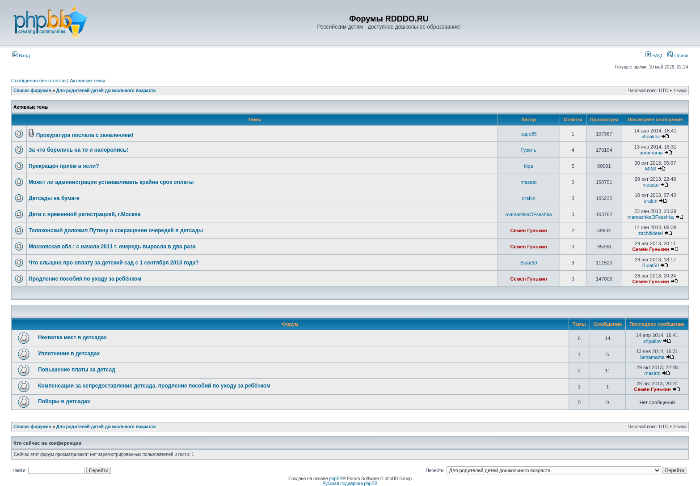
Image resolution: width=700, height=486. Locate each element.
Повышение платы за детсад (76, 370)
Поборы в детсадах (64, 401)
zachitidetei (650, 233)
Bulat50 (528, 262)
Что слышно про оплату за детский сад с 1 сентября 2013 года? (114, 263)
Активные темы (87, 80)
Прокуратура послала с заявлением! (85, 135)
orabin (529, 198)
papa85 (528, 133)
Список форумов (32, 90)
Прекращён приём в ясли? (64, 166)
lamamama (650, 152)
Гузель (528, 150)
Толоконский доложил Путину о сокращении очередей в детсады (116, 230)
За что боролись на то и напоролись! (78, 150)
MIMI (650, 168)
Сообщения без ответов (38, 80)
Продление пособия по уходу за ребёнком (85, 279)
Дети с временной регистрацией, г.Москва (84, 214)
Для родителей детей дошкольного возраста (106, 90)
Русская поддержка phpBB (349, 483)
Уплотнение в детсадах (69, 353)
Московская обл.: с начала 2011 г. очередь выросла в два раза (112, 246)
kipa (528, 166)
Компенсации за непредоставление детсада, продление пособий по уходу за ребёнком (154, 386)
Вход (21, 55)
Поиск (677, 55)
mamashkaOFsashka (529, 214)
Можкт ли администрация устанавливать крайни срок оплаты (111, 182)
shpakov (650, 136)
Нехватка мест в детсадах (72, 337)
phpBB (335, 478)
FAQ (653, 55)
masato (529, 182)
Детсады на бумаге (54, 198)
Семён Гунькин (528, 230)
